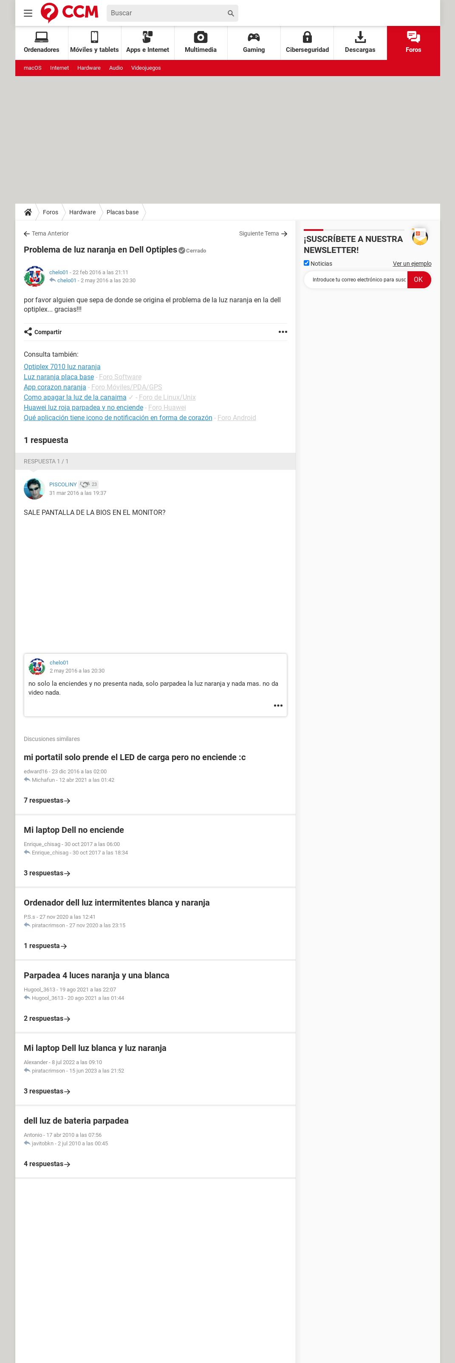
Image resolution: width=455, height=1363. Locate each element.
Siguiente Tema (259, 233)
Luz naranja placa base (59, 377)
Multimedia (201, 42)
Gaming (254, 42)
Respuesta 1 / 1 (46, 461)
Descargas (360, 42)
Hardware (89, 68)
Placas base (122, 212)
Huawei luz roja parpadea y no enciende (83, 407)
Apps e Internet (147, 42)
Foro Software (120, 377)
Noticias (318, 263)
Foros (413, 42)
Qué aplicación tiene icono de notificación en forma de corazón (118, 418)
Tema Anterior (50, 233)
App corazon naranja (55, 387)
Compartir (48, 332)
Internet (59, 68)
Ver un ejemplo (412, 263)
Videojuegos (146, 68)
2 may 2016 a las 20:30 (108, 280)
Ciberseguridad (307, 42)
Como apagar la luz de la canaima (75, 397)
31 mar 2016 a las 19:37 (77, 493)
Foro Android (237, 418)
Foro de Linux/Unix (167, 397)
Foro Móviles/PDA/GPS (126, 387)
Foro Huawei (167, 407)
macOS (33, 68)
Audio (116, 68)
